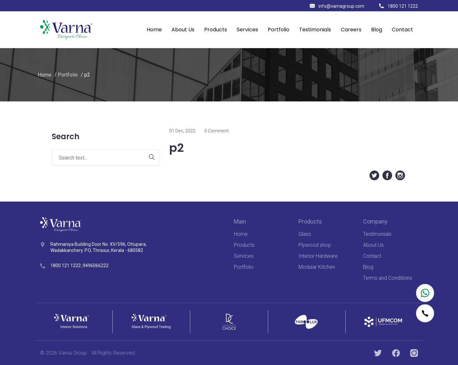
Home (154, 29)
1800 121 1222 (398, 6)
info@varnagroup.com (337, 6)
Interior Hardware (318, 256)
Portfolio (278, 29)
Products (215, 29)
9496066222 (96, 265)
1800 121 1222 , (66, 265)
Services (247, 29)
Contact (402, 29)
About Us (183, 29)
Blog (376, 29)
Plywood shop (314, 245)
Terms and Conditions (387, 278)
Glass (304, 234)
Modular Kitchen (316, 267)
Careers (351, 29)
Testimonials (315, 29)
